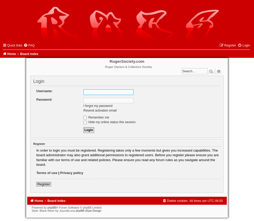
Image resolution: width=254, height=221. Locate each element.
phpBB (51, 207)
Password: (44, 99)
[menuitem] (29, 45)
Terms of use (46, 173)
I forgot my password (97, 106)
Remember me (96, 117)
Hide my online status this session (109, 122)
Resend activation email (100, 110)
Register (43, 184)
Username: (44, 91)
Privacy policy (71, 173)
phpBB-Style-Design (88, 210)
